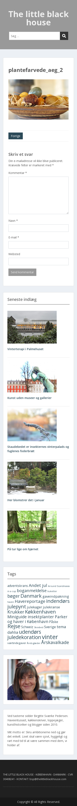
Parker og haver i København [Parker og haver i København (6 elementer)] (37, 619)
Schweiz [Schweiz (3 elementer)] (27, 627)
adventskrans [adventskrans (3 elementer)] (17, 586)
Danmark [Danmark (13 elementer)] (31, 595)
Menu (7, 7)
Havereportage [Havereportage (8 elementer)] (30, 601)
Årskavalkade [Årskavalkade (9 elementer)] (55, 642)
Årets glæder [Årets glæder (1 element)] (33, 643)
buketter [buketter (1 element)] (52, 591)
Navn (13, 221)
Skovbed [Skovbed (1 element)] (38, 627)
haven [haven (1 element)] (10, 602)
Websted (14, 254)
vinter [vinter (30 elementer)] (50, 637)
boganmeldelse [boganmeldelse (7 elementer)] (32, 590)
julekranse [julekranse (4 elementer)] (51, 607)
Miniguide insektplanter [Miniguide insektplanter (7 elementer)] (30, 616)
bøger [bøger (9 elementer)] (13, 596)
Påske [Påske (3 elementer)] (53, 622)
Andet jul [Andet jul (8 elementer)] (38, 585)
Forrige (15, 136)
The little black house (38, 18)
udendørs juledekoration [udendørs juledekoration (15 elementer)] (24, 634)
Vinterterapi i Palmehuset (25, 349)
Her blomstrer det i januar (25, 500)
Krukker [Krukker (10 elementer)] (15, 612)
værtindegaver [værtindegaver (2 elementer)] (16, 643)
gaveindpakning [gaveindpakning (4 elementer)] (56, 596)
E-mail (13, 237)
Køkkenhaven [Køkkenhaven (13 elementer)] (40, 611)
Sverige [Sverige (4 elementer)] (50, 626)
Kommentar (17, 173)
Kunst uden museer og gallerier (29, 398)
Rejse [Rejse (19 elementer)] (13, 626)
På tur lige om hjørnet (22, 549)
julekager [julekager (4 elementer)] (34, 607)
